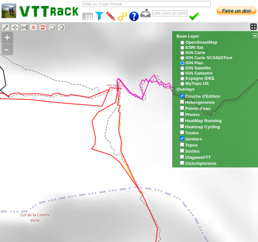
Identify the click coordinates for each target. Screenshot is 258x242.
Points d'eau (197, 108)
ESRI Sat (194, 47)
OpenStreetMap (201, 42)
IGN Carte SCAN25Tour (208, 57)
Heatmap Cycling (202, 126)
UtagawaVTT (198, 157)
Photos (192, 114)
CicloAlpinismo (200, 163)
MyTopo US (197, 83)
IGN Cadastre (198, 73)
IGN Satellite (198, 68)
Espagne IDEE (199, 78)
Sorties (192, 151)
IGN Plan (194, 62)
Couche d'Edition (202, 96)
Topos (191, 145)
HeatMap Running (203, 120)
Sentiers (193, 139)
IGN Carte (195, 52)
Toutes (192, 132)
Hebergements (200, 102)
